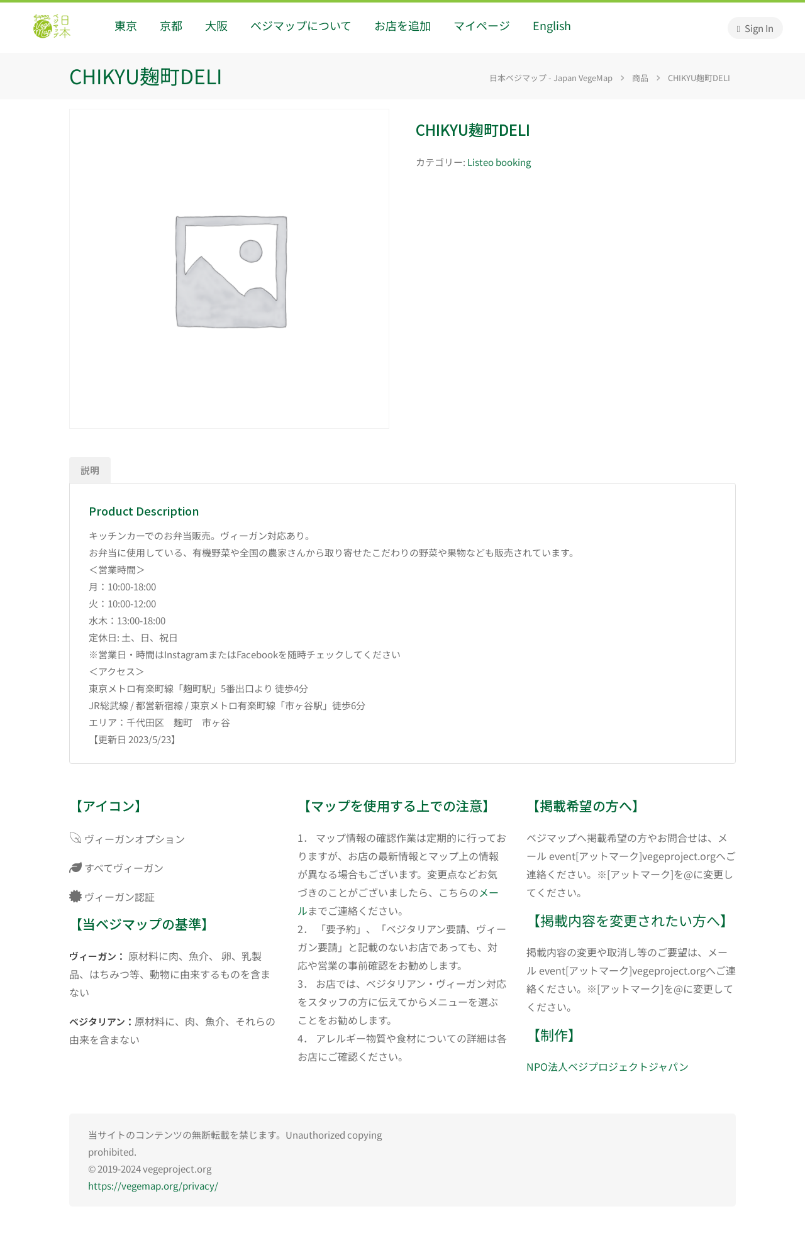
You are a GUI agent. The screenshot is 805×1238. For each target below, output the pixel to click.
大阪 (216, 25)
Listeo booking (499, 162)
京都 (171, 25)
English (552, 25)
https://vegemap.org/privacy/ (153, 1185)
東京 (125, 25)
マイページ (481, 25)
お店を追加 (402, 25)
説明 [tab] (89, 470)
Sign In (755, 28)
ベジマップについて (301, 25)
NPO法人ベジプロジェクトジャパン (607, 1066)
